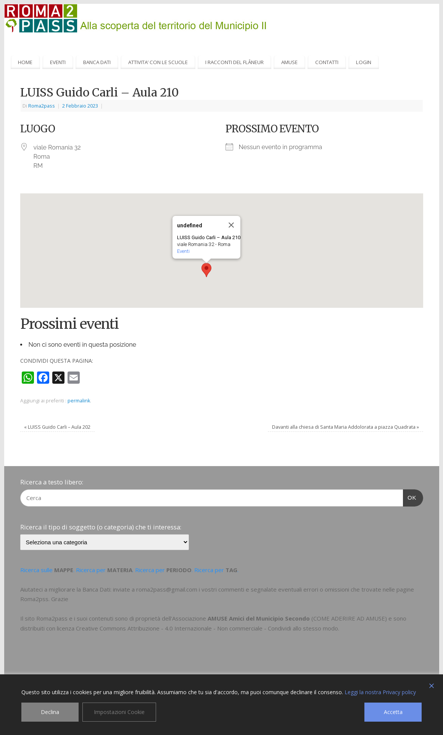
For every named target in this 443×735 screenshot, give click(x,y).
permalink (79, 400)
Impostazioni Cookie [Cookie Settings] (119, 712)
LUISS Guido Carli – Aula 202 (57, 427)
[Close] (231, 225)
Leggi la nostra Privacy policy (380, 692)
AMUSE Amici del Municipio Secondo (259, 618)
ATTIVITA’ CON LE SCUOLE (158, 62)
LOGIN (363, 62)
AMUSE (289, 62)
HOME (25, 62)
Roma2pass (41, 106)
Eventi (183, 251)
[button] (206, 270)
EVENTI (58, 62)
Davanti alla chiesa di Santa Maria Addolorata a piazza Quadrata (345, 427)
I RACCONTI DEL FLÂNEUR (234, 62)
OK (410, 496)
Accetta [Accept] (393, 712)
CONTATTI (326, 62)
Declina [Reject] (50, 712)
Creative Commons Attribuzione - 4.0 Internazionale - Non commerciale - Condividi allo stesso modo (207, 628)
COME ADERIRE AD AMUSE (349, 618)
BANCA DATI (97, 62)
